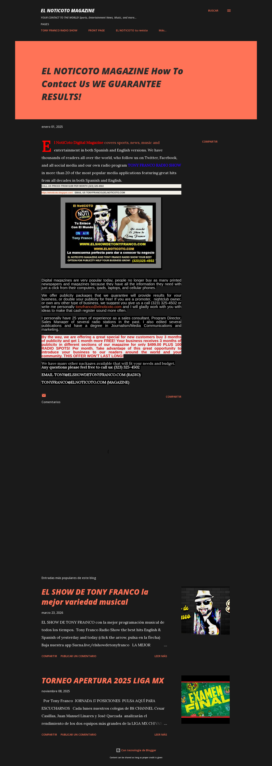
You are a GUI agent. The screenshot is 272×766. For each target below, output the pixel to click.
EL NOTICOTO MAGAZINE (67, 10)
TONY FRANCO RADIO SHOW (59, 30)
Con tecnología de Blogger (136, 750)
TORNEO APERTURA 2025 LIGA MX (103, 680)
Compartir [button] (210, 141)
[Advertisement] (105, 528)
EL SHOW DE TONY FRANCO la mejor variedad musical (95, 597)
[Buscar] (213, 10)
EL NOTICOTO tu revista (132, 30)
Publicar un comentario (78, 656)
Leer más (161, 656)
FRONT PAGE (96, 30)
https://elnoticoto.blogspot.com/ (57, 192)
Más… (163, 30)
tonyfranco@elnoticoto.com (99, 307)
